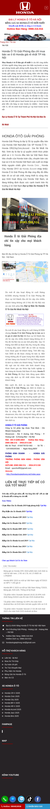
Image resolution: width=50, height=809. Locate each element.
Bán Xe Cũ (9, 678)
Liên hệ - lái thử (11, 658)
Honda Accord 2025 (13, 709)
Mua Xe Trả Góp (11, 661)
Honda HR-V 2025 (12, 706)
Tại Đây (30, 517)
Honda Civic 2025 (12, 696)
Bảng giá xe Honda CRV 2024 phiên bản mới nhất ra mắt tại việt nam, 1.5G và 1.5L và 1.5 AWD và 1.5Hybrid (25, 573)
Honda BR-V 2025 (12, 703)
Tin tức (13, 42)
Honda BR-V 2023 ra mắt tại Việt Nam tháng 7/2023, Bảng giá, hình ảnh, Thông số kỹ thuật (25, 588)
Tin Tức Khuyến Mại (13, 668)
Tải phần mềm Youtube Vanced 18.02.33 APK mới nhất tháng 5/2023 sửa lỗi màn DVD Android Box (24, 596)
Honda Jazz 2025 (12, 713)
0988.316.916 (27, 636)
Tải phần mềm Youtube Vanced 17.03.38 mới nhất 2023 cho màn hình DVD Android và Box (24, 610)
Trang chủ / (5, 42)
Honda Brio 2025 (12, 716)
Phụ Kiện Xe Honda (13, 671)
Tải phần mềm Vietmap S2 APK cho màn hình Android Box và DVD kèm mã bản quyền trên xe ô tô (25, 603)
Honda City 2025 (12, 700)
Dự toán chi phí (11, 664)
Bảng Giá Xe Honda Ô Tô (15, 674)
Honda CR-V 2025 (12, 693)
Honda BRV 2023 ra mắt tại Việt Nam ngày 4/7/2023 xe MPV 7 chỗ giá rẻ (25, 581)
